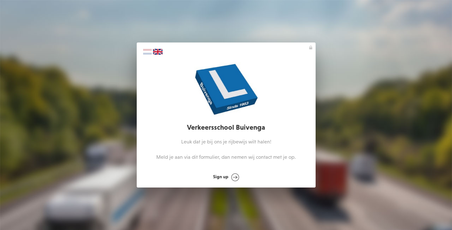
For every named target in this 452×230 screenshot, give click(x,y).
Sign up (227, 177)
